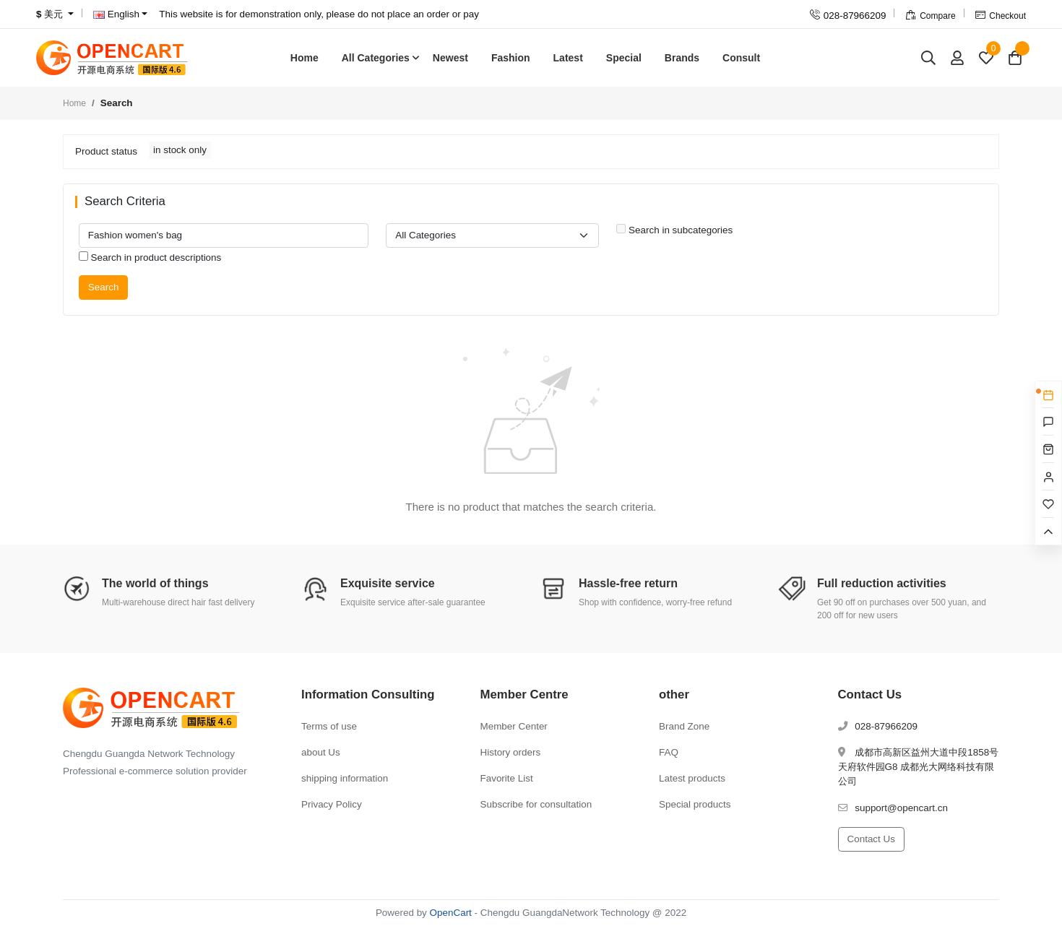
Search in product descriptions (150, 257)
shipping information (344, 778)
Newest (450, 58)
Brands (682, 58)
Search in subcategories (674, 229)
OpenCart (451, 912)
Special (624, 58)
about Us (320, 752)
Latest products (692, 778)
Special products (694, 804)
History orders (510, 752)
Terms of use (329, 726)
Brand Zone (684, 726)
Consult (741, 58)
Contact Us (871, 839)
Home (304, 58)
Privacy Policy (331, 804)
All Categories (376, 58)
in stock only (180, 149)
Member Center (514, 726)
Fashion (510, 58)
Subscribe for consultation (536, 804)
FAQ (668, 752)
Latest (568, 58)
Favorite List (506, 778)
